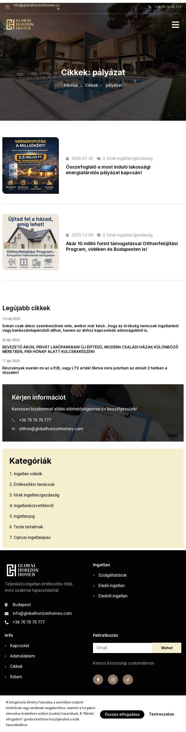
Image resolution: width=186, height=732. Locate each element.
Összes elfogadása (157, 713)
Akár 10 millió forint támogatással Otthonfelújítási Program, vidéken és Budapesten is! (122, 246)
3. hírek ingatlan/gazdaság (128, 158)
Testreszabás (115, 713)
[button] (176, 24)
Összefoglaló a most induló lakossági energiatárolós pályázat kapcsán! (108, 169)
